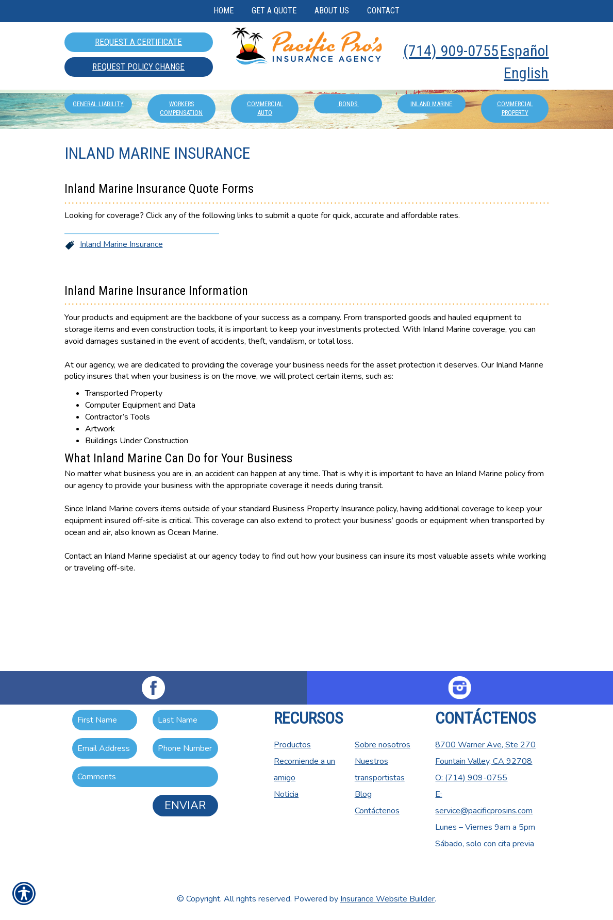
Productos (292, 744)
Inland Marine (431, 150)
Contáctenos (377, 810)
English (526, 73)
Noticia (286, 794)
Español (524, 51)
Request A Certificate (138, 42)
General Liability (98, 150)
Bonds (348, 150)
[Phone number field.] (185, 748)
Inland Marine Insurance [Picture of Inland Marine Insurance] (121, 311)
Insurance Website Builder (387, 899)
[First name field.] (105, 720)
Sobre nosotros (382, 744)
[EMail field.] (105, 748)
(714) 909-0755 (451, 51)
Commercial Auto (265, 154)
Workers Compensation (181, 154)
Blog (363, 794)
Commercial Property (515, 154)
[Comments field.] (145, 776)
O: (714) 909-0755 (471, 777)
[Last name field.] (185, 720)
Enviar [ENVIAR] (185, 805)
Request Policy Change (138, 66)
